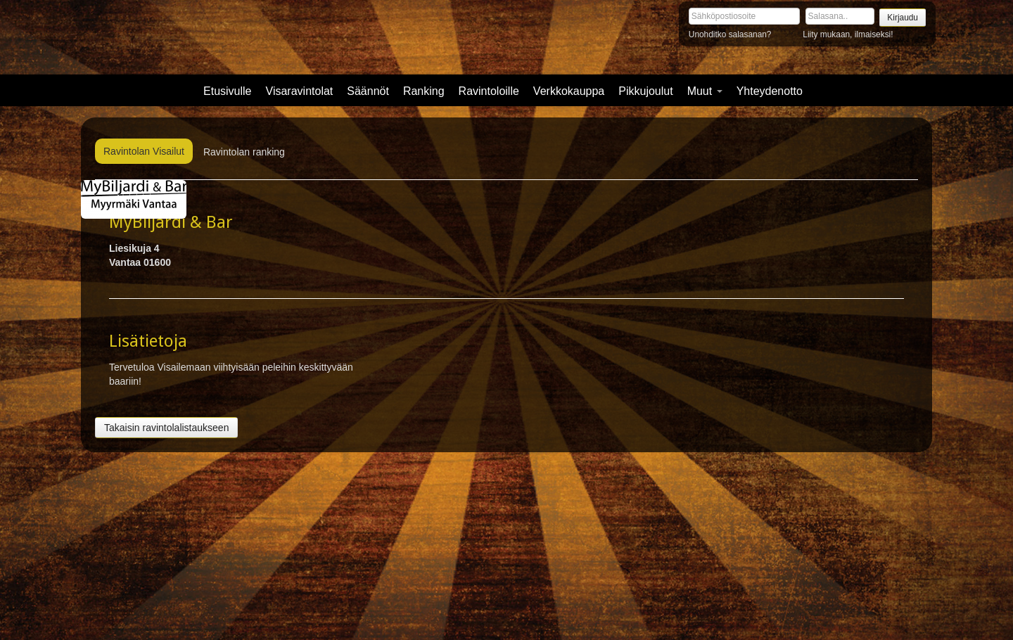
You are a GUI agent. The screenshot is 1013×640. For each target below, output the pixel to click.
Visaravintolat (299, 91)
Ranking (424, 91)
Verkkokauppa (568, 91)
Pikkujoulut (645, 91)
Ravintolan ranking (244, 152)
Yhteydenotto (770, 91)
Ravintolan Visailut (143, 151)
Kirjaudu (902, 18)
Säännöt (368, 91)
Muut (704, 91)
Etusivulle (227, 91)
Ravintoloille (489, 91)
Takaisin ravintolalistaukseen (166, 427)
